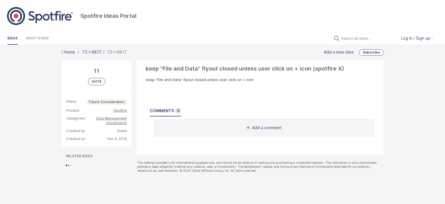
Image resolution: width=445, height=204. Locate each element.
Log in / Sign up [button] (417, 38)
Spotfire (120, 110)
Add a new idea (338, 51)
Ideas (12, 38)
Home (68, 52)
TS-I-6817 (91, 52)
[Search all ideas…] (367, 38)
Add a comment (264, 127)
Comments (165, 111)
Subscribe (371, 52)
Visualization (116, 123)
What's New (37, 38)
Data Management (111, 118)
